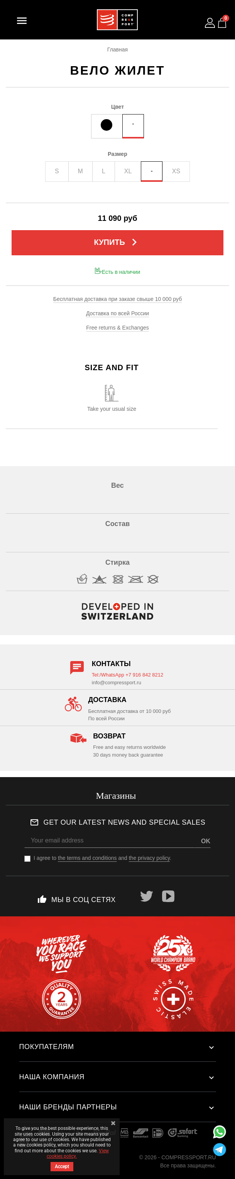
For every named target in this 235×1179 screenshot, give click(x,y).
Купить (117, 242)
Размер (117, 154)
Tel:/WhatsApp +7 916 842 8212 (127, 675)
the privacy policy (149, 858)
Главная (117, 49)
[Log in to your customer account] (210, 23)
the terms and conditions (87, 858)
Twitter (146, 896)
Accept (62, 1166)
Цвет (117, 107)
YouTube (168, 896)
